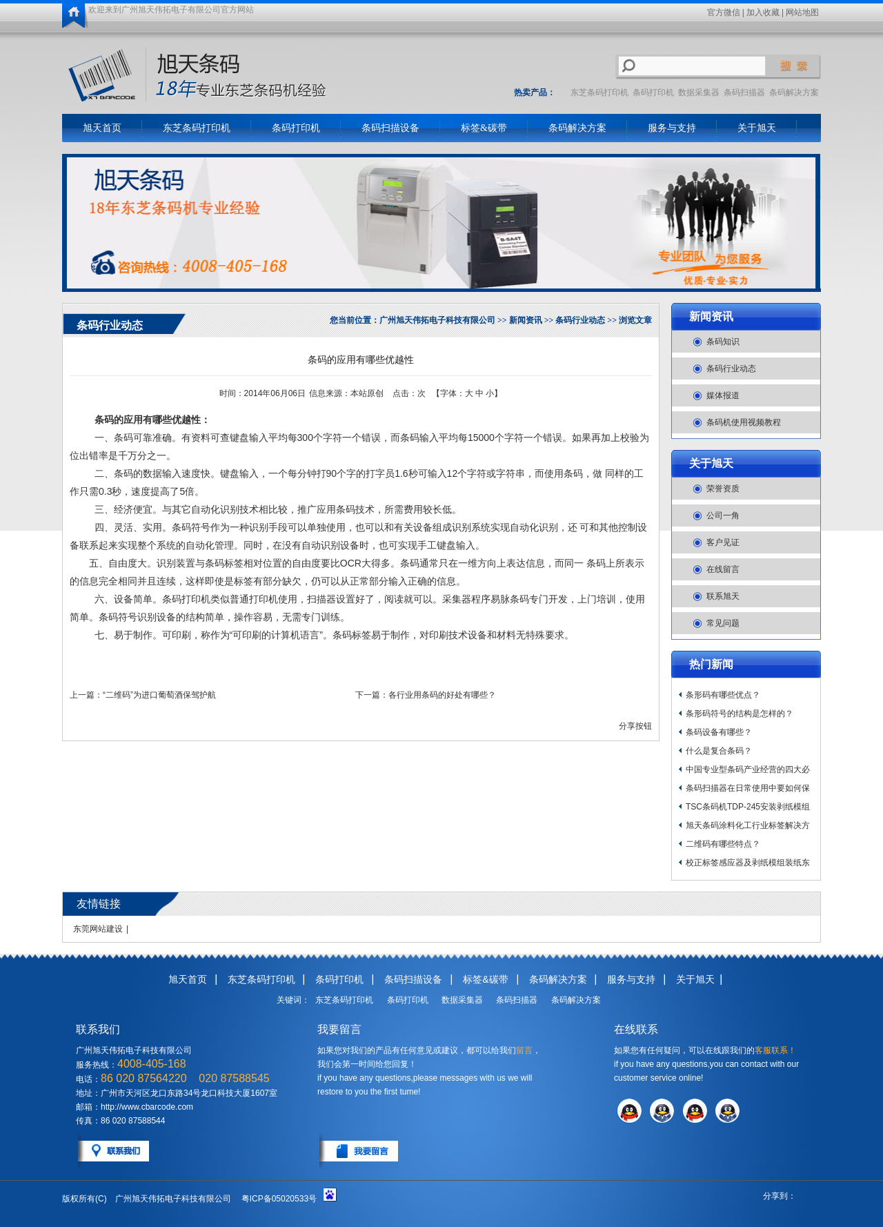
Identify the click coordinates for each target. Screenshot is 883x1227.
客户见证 (723, 542)
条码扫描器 (744, 92)
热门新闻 (711, 664)
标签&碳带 (484, 128)
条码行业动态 (731, 368)
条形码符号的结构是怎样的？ (739, 713)
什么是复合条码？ (719, 751)
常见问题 (723, 623)
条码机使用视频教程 (743, 422)
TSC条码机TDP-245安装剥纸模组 (748, 807)
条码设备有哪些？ (719, 732)
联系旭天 (723, 596)
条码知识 (723, 341)
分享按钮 (635, 726)
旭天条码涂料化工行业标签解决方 (748, 825)
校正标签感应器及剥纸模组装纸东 (748, 862)
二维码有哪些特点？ (723, 844)
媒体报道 (723, 395)
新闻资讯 (711, 316)
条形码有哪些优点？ (723, 695)
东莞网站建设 (98, 929)
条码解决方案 (794, 92)
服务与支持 (672, 128)
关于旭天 (756, 128)
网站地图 (802, 12)
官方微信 (723, 12)
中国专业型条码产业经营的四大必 (748, 769)
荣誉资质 (723, 488)
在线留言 (723, 569)
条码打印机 (653, 92)
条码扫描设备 (390, 128)
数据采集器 (699, 92)
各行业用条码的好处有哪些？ (442, 695)
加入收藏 (763, 12)
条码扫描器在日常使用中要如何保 (748, 788)
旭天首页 (102, 128)
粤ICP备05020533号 (279, 1199)
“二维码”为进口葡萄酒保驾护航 (159, 695)
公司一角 (723, 515)
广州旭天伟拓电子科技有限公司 (437, 320)
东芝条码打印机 (599, 92)
